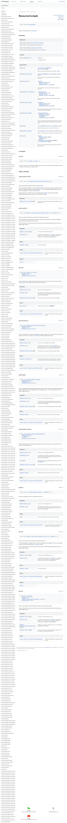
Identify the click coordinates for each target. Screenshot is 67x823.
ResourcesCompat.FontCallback (36, 42)
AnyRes (27, 57)
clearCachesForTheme (42, 67)
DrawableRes (42, 104)
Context (50, 74)
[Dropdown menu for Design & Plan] (26, 1)
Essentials (14, 1)
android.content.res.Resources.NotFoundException (31, 252)
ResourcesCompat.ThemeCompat (35, 47)
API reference (4, 5)
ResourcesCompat (32, 24)
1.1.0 (62, 18)
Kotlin (59, 19)
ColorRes (42, 83)
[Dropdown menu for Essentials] (17, 1)
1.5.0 (62, 208)
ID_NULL (39, 57)
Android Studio (62, 1)
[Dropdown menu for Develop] (34, 1)
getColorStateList (42, 91)
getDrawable (40, 102)
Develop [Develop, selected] (31, 1)
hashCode (45, 192)
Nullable (25, 74)
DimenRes (56, 125)
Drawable (30, 102)
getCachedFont (41, 74)
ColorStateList (31, 91)
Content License (47, 647)
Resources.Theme (41, 69)
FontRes (59, 74)
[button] (7, 16)
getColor (40, 81)
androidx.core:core (59, 15)
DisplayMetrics (41, 461)
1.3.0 (62, 156)
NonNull (49, 67)
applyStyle (38, 189)
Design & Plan (22, 1)
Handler (45, 141)
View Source (60, 16)
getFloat (40, 125)
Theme (42, 49)
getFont (39, 130)
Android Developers (22, 11)
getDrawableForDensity (43, 113)
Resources (34, 30)
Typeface (30, 74)
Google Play (40, 1)
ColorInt (26, 81)
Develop (28, 11)
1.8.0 (62, 176)
